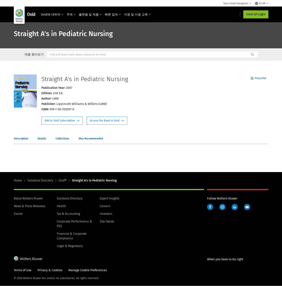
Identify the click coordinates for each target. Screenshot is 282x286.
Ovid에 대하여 (52, 14)
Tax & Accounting (68, 214)
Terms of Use (22, 270)
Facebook (210, 207)
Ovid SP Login (255, 14)
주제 (71, 14)
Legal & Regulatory (70, 246)
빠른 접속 (113, 14)
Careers (105, 206)
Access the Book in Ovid (107, 120)
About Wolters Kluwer (28, 198)
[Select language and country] (261, 3)
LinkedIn (235, 207)
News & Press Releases (29, 206)
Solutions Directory (40, 180)
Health (61, 206)
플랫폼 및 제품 (90, 14)
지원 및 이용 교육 (137, 14)
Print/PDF (258, 78)
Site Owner (107, 221)
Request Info (62, 120)
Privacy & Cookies (50, 270)
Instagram (222, 207)
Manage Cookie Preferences (87, 270)
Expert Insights (109, 198)
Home (18, 180)
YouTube (247, 207)
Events (18, 214)
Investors (106, 214)
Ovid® (62, 180)
